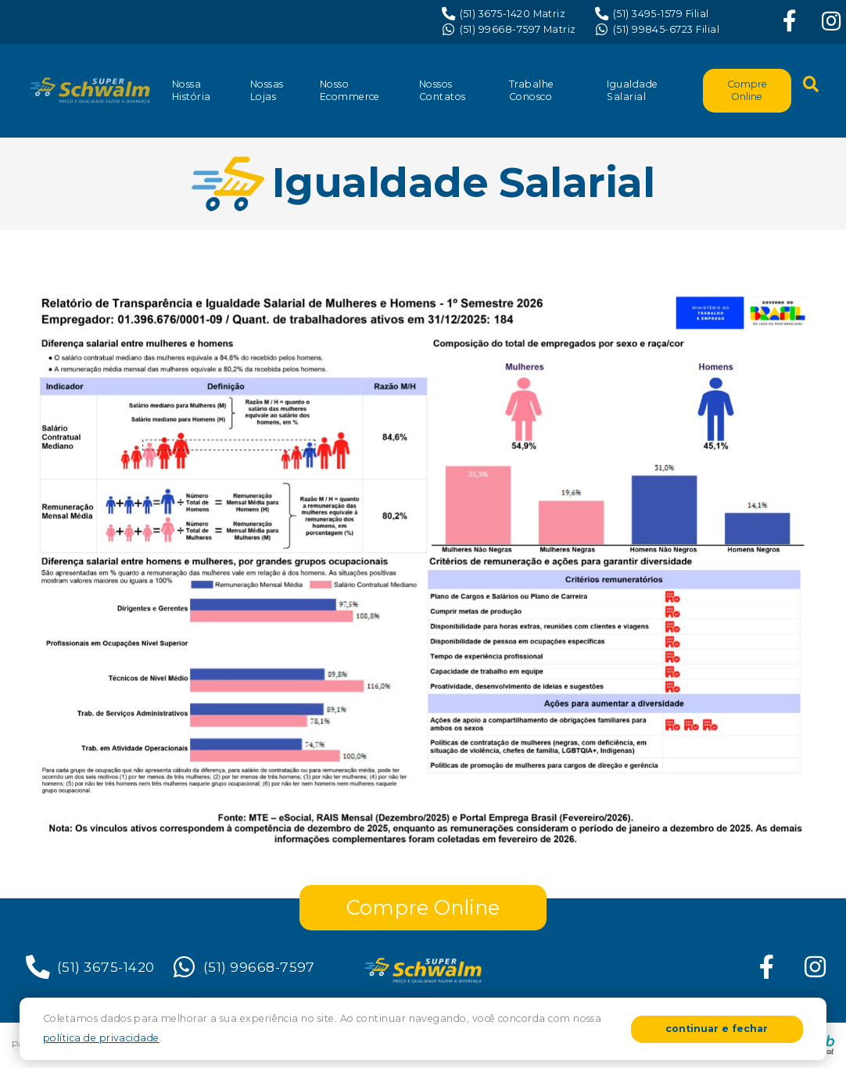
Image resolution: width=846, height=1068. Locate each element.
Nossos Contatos (442, 90)
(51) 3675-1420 (89, 967)
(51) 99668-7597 (242, 967)
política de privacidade (101, 1038)
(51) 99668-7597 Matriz (509, 30)
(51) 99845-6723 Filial (657, 30)
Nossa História (191, 90)
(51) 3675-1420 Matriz (504, 14)
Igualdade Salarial (632, 90)
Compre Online (747, 90)
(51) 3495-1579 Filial (652, 14)
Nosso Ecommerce (350, 90)
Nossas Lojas (267, 90)
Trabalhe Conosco (531, 90)
